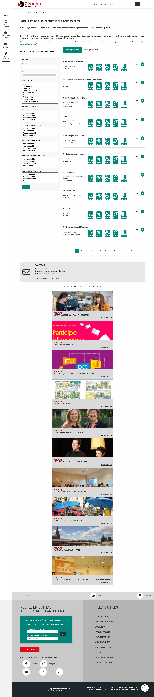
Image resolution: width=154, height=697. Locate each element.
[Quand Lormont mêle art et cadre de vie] (82, 423)
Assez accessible (39, 118)
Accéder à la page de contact (49, 279)
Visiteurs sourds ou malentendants (33, 156)
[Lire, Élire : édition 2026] (82, 335)
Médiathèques (39, 93)
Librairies (39, 88)
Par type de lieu (27, 81)
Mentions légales (126, 687)
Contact (6, 45)
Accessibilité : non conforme (117, 690)
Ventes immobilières (104, 647)
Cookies (139, 687)
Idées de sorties (6, 55)
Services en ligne (6, 35)
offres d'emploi (102, 617)
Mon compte (6, 23)
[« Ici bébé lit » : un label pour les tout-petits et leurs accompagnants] (82, 570)
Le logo (98, 652)
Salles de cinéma (39, 97)
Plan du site (136, 690)
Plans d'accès (111, 687)
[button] (145, 688)
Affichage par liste (72, 50)
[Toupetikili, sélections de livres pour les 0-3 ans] (82, 364)
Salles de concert (39, 99)
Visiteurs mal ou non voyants (31, 125)
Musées (39, 95)
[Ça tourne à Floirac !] (82, 394)
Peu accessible (39, 116)
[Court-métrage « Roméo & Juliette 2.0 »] (82, 482)
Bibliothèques (39, 86)
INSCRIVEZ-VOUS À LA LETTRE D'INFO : (43, 620)
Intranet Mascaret (103, 663)
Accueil (22, 13)
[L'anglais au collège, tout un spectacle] (82, 453)
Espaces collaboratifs (105, 657)
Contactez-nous (30, 649)
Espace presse (101, 627)
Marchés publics (102, 642)
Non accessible (39, 113)
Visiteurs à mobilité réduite (31, 140)
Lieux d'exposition (39, 91)
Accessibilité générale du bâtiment (33, 110)
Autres (39, 84)
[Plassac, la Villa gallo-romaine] (82, 541)
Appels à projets (102, 632)
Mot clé (24, 63)
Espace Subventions (104, 622)
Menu (6, 13)
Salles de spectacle (39, 101)
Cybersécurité (97, 690)
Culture (30, 13)
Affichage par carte (91, 50)
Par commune (26, 72)
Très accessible (39, 120)
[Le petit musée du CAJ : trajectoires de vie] (82, 306)
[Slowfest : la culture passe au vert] (82, 511)
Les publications (102, 637)
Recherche (94, 4)
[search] (137, 4)
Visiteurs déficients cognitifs (31, 171)
